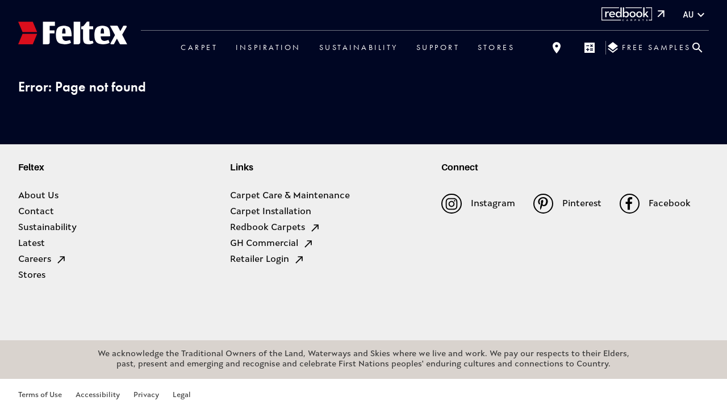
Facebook (655, 204)
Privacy (146, 395)
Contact (36, 211)
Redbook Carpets (275, 227)
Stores (496, 47)
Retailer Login (267, 259)
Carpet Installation (270, 211)
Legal (182, 395)
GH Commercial (272, 243)
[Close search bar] (697, 48)
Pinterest (567, 204)
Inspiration (268, 47)
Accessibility (98, 395)
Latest (31, 243)
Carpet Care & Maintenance (290, 196)
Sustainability (358, 47)
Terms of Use (40, 395)
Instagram (478, 204)
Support (438, 47)
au (695, 15)
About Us (38, 196)
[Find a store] (557, 48)
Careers (42, 259)
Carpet (199, 47)
